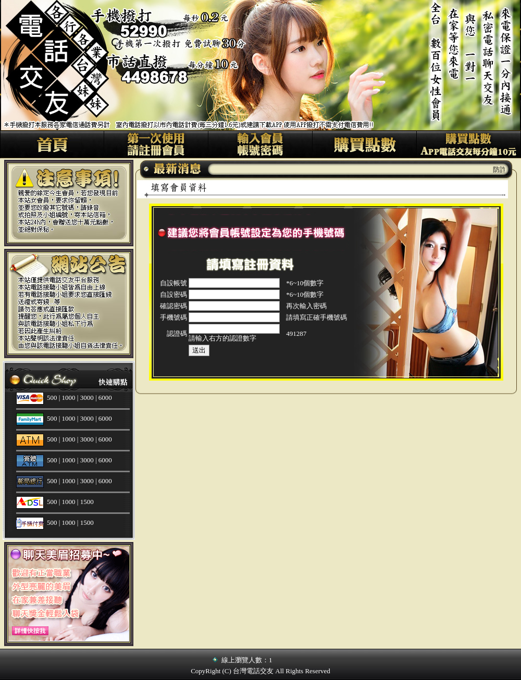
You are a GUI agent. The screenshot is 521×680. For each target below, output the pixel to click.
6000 (105, 397)
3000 (87, 397)
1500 (87, 502)
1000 (69, 397)
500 (52, 397)
